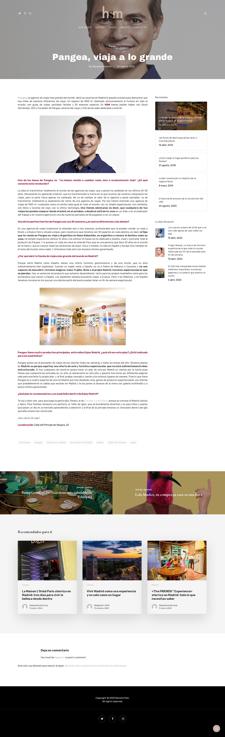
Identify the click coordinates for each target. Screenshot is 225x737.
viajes (133, 442)
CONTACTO (140, 27)
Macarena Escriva (101, 66)
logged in (60, 657)
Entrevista (24, 442)
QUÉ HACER (84, 27)
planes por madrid (56, 442)
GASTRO (100, 27)
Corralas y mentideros (96, 400)
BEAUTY (125, 27)
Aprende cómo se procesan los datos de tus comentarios (95, 665)
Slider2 (100, 442)
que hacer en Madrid (81, 442)
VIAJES (112, 27)
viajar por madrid (117, 442)
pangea (38, 442)
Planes (112, 46)
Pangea (22, 97)
